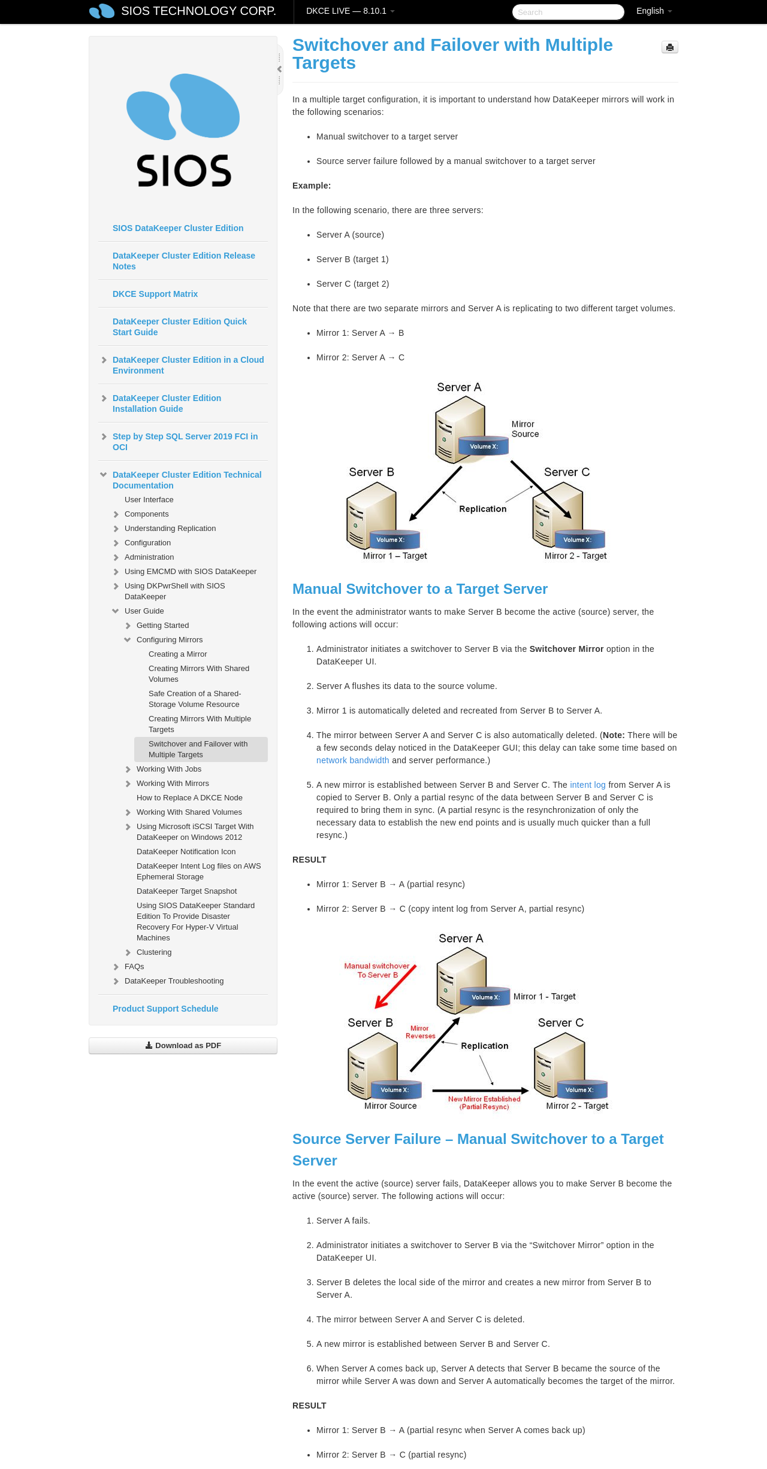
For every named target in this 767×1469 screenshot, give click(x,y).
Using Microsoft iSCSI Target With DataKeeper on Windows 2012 (188, 831)
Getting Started (155, 625)
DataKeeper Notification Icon (186, 851)
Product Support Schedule (166, 1008)
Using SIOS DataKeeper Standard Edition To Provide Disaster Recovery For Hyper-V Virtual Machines (196, 921)
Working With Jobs (161, 769)
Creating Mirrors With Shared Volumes (199, 674)
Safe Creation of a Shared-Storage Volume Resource (195, 699)
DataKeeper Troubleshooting (167, 981)
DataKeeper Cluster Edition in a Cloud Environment (181, 364)
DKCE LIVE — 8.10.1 (350, 11)
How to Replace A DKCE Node (190, 797)
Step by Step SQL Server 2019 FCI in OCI (178, 440)
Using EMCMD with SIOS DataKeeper (183, 571)
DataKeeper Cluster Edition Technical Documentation (180, 479)
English (654, 11)
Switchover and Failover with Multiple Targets (198, 749)
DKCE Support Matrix (155, 294)
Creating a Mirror (178, 653)
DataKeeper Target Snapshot (187, 891)
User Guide (137, 611)
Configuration (140, 543)
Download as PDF (183, 1045)
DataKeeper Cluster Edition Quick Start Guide (180, 327)
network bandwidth (352, 760)
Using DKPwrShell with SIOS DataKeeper (167, 590)
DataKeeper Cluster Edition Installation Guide (159, 402)
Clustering (147, 952)
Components (139, 514)
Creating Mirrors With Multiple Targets (200, 724)
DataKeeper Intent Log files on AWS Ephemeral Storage (199, 871)
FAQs (127, 967)
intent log (588, 785)
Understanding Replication (163, 528)
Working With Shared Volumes (182, 812)
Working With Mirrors (165, 783)
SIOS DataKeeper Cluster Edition (178, 228)
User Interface (149, 499)
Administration (142, 557)
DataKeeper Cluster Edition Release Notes (184, 261)
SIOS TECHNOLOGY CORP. (198, 10)
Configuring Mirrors (162, 640)
